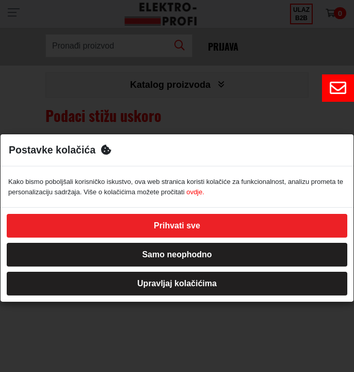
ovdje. (195, 192)
